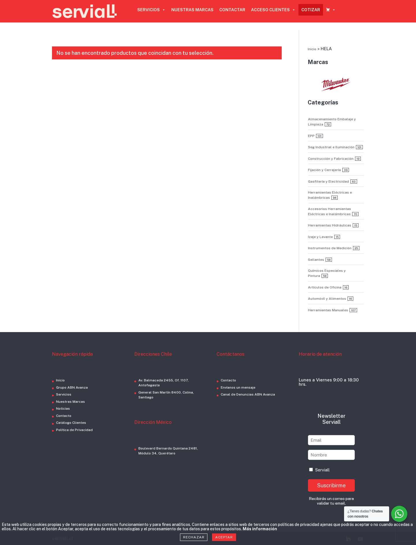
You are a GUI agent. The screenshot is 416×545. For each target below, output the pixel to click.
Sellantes (316, 260)
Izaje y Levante (320, 237)
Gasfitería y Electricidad (328, 181)
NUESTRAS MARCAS (192, 10)
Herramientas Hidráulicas (329, 225)
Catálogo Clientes (71, 423)
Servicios (63, 394)
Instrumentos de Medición (330, 248)
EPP (311, 136)
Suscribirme (331, 485)
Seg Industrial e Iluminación (331, 147)
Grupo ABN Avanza (72, 387)
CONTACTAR (232, 10)
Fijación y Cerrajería (324, 170)
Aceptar (224, 537)
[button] (336, 84)
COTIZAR (310, 10)
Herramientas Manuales (328, 310)
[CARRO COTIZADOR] (331, 10)
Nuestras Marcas (70, 402)
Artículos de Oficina (324, 287)
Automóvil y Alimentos (327, 299)
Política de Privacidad (74, 430)
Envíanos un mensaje (238, 387)
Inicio (312, 49)
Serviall (319, 469)
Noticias (63, 409)
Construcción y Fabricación (331, 159)
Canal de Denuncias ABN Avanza (248, 394)
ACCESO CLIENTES (273, 10)
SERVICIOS (151, 10)
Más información (260, 529)
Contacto (63, 416)
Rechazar (193, 537)
